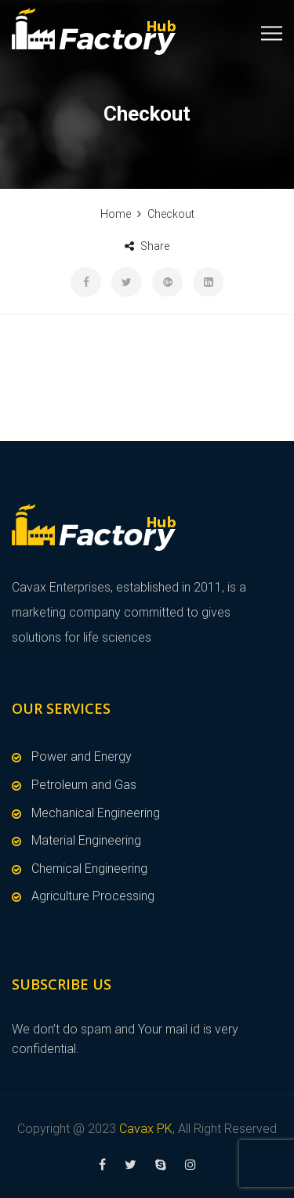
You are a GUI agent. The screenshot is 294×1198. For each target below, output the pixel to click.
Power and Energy (81, 756)
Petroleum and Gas (83, 784)
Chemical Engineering (89, 868)
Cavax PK (145, 1128)
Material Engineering (86, 840)
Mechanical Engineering (95, 812)
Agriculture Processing (92, 896)
